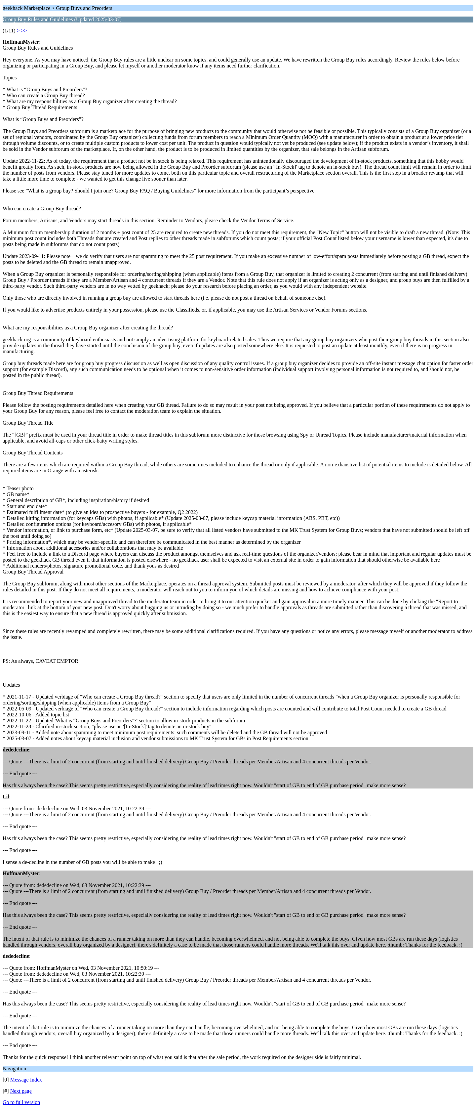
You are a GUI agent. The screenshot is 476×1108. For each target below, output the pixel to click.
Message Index (26, 1080)
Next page (21, 1091)
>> (24, 30)
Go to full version (21, 1102)
